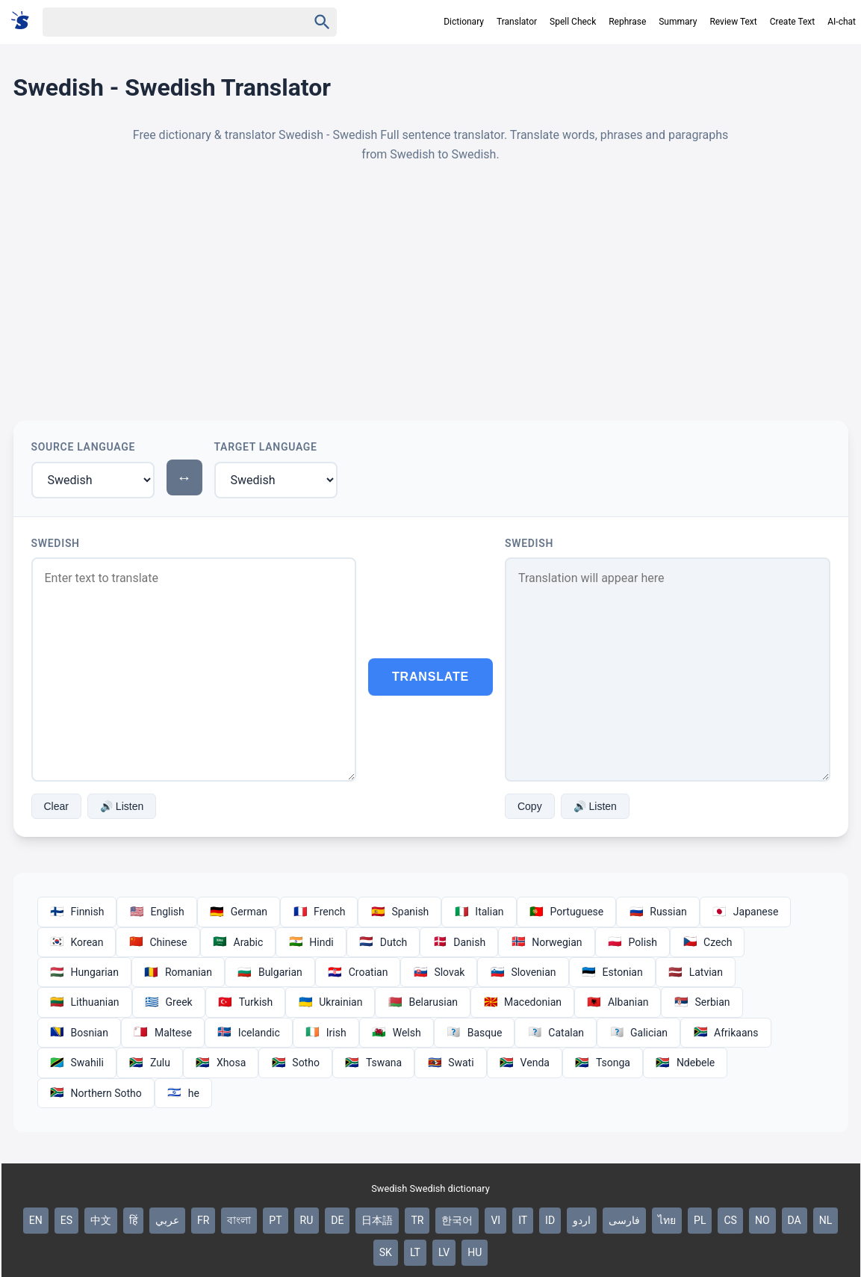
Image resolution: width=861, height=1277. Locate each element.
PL (700, 1220)
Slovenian (523, 972)
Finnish (77, 912)
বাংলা (239, 1220)
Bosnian (79, 1033)
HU (474, 1252)
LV (444, 1252)
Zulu (149, 1063)
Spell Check (573, 21)
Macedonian (522, 1002)
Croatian (358, 972)
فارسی (624, 1220)
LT (415, 1252)
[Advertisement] (430, 292)
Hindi (310, 942)
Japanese (745, 912)
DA (794, 1220)
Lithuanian (84, 1002)
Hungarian (84, 972)
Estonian (612, 972)
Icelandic (248, 1033)
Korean (77, 942)
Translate (430, 676)
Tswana (373, 1063)
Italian (478, 912)
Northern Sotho (96, 1093)
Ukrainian (330, 1002)
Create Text (792, 21)
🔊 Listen (121, 806)
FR (203, 1220)
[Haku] (162, 22)
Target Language (265, 447)
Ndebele (685, 1063)
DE (337, 1220)
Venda (525, 1063)
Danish (458, 942)
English (156, 912)
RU (307, 1220)
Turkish (245, 1002)
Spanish (399, 912)
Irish (325, 1033)
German (238, 912)
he (183, 1093)
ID (550, 1220)
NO (762, 1220)
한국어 (457, 1220)
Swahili (77, 1063)
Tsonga (602, 1063)
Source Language (83, 447)
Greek (169, 1002)
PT (275, 1220)
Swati (450, 1063)
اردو (582, 1220)
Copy (529, 806)
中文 (100, 1220)
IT (522, 1220)
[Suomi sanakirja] (25, 21)
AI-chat (841, 21)
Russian (658, 912)
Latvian (695, 972)
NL (826, 1220)
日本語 (377, 1220)
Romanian (178, 972)
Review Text (732, 21)
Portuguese (566, 912)
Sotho (295, 1063)
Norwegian (546, 942)
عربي (167, 1220)
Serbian (702, 1002)
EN (36, 1220)
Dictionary (464, 21)
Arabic (238, 942)
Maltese (163, 1033)
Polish (632, 942)
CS (730, 1220)
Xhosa (221, 1063)
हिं (133, 1220)
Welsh (396, 1033)
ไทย (667, 1220)
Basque (475, 1033)
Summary (678, 21)
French (319, 912)
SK (385, 1252)
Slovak (438, 972)
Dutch (383, 942)
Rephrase (627, 21)
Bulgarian (269, 972)
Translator (517, 21)
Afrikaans (725, 1033)
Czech (707, 942)
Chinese (157, 942)
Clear (56, 806)
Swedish (55, 543)
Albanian (618, 1002)
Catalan (555, 1033)
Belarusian (423, 1002)
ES (66, 1220)
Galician (638, 1033)
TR (417, 1220)
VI (495, 1220)
